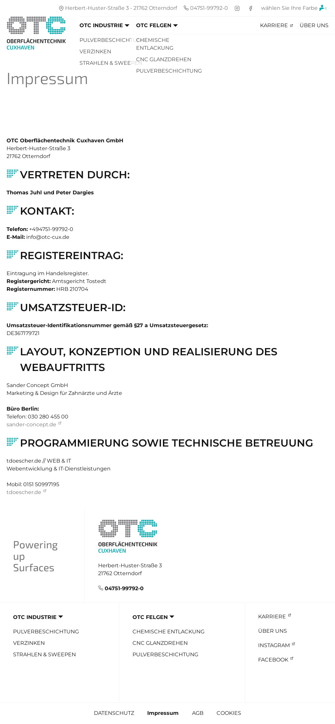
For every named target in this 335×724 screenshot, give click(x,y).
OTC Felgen (153, 25)
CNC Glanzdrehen (160, 643)
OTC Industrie (101, 25)
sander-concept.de (31, 424)
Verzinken (29, 643)
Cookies (229, 713)
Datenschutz (114, 713)
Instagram (274, 645)
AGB (197, 713)
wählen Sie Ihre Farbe (294, 9)
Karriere (274, 25)
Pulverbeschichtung (46, 631)
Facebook (273, 660)
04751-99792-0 (124, 588)
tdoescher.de (24, 492)
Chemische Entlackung (168, 631)
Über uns (314, 25)
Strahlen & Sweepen (44, 654)
